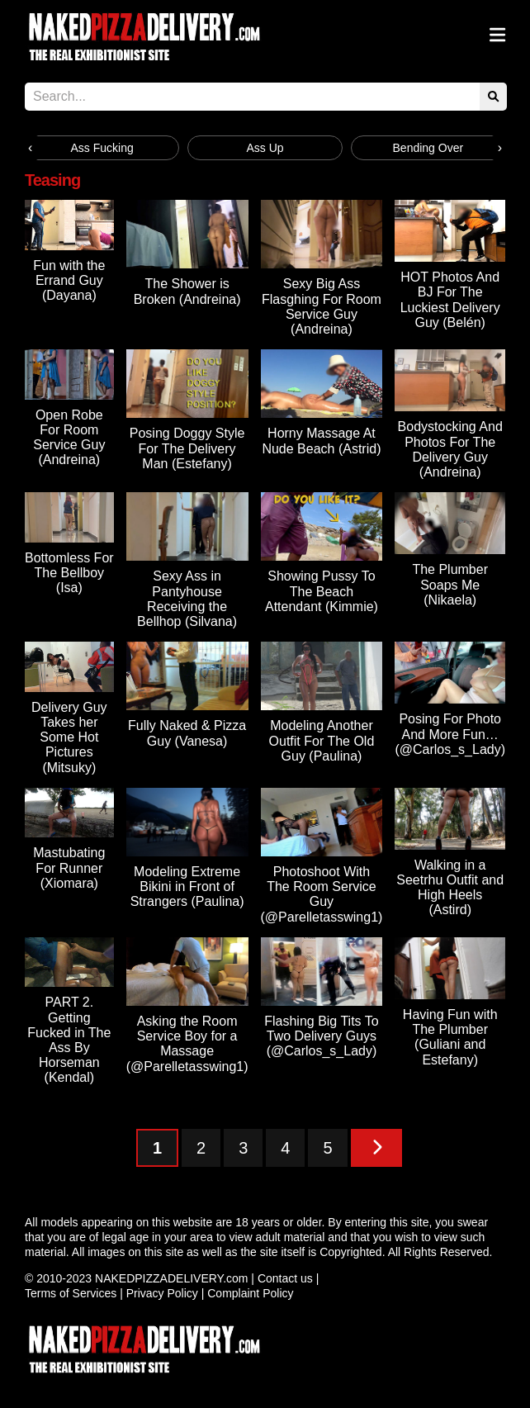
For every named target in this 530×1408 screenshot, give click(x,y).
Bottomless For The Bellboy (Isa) (69, 573)
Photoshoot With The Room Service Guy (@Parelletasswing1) (322, 894)
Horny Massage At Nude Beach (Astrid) (321, 440)
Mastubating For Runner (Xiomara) (69, 867)
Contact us (285, 1278)
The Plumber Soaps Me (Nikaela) (450, 584)
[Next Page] (377, 1148)
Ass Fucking (102, 147)
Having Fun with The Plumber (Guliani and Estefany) (450, 1037)
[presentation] (30, 148)
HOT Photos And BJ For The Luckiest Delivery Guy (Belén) (450, 299)
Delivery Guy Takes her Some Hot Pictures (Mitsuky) (69, 737)
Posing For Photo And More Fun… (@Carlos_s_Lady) (450, 734)
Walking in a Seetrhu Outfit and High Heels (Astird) (450, 887)
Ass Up (264, 147)
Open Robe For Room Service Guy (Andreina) (69, 437)
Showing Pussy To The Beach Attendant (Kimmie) (321, 591)
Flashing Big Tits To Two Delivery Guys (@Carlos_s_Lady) (321, 1036)
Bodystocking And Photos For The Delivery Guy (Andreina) (450, 449)
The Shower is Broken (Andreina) (187, 291)
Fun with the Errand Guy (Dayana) (69, 280)
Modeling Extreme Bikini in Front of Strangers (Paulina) (187, 886)
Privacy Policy (162, 1293)
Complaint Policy (250, 1293)
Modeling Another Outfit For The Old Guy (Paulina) (322, 740)
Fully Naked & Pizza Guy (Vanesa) (187, 732)
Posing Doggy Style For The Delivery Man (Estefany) (187, 448)
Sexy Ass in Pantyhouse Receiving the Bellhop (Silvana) (187, 598)
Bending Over (428, 147)
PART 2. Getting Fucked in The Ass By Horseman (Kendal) (69, 1039)
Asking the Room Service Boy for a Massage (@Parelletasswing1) (187, 1044)
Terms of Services (70, 1293)
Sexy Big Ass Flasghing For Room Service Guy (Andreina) (321, 306)
